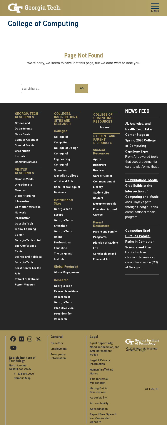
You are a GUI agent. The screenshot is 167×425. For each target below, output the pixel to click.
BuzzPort (99, 164)
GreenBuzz (22, 151)
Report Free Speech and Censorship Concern (103, 414)
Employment (59, 348)
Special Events (24, 145)
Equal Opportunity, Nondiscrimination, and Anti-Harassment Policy (105, 346)
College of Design (66, 147)
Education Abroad (105, 209)
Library (98, 187)
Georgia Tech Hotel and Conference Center (28, 246)
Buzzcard (99, 170)
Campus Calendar (26, 139)
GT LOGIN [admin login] (151, 389)
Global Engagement (67, 272)
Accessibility (98, 393)
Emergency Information (66, 354)
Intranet (105, 127)
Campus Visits (24, 179)
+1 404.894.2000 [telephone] (23, 373)
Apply (97, 159)
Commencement (104, 181)
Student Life (101, 192)
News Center (23, 134)
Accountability (99, 399)
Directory (57, 343)
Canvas (98, 214)
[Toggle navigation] (155, 6)
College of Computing (43, 23)
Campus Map (22, 377)
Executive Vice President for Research (64, 313)
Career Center (102, 175)
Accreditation (99, 405)
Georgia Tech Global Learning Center (25, 229)
